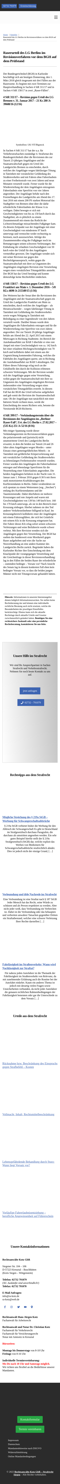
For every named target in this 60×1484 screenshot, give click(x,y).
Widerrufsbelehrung (17, 1452)
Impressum (13, 1440)
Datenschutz (14, 1444)
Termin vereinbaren (30, 1429)
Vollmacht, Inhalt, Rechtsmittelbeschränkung (28, 1114)
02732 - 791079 (31, 702)
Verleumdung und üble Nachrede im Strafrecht (29, 894)
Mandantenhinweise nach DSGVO (24, 1448)
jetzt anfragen (30, 690)
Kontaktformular (30, 1419)
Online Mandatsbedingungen (22, 1456)
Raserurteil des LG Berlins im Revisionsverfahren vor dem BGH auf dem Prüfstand (29, 57)
